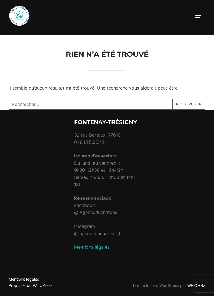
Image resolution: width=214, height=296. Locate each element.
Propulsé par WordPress (30, 285)
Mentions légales (92, 247)
